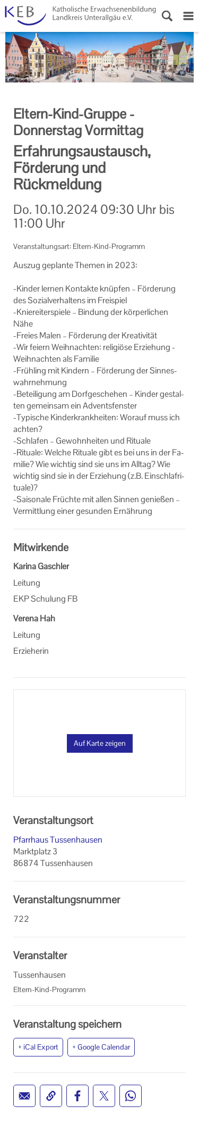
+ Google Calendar (101, 1047)
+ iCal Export (38, 1047)
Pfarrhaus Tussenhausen (57, 839)
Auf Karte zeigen (100, 743)
